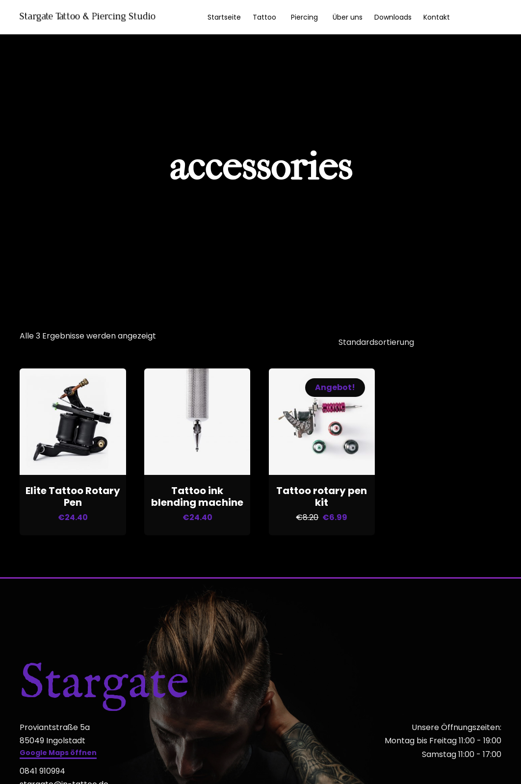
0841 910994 (42, 768)
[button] (58, 751)
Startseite (224, 17)
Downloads (393, 17)
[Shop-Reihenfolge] (413, 341)
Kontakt (436, 17)
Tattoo (264, 17)
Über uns (348, 17)
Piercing (304, 17)
